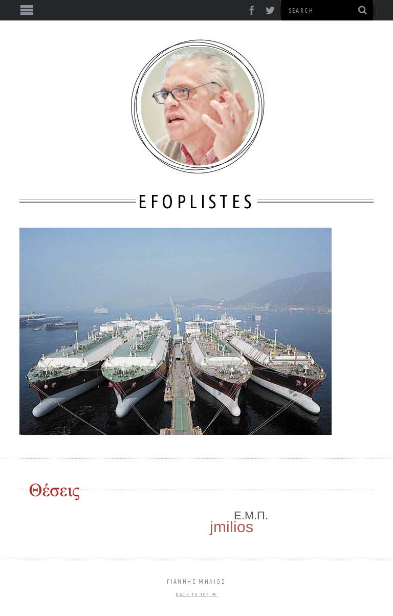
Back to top (196, 594)
